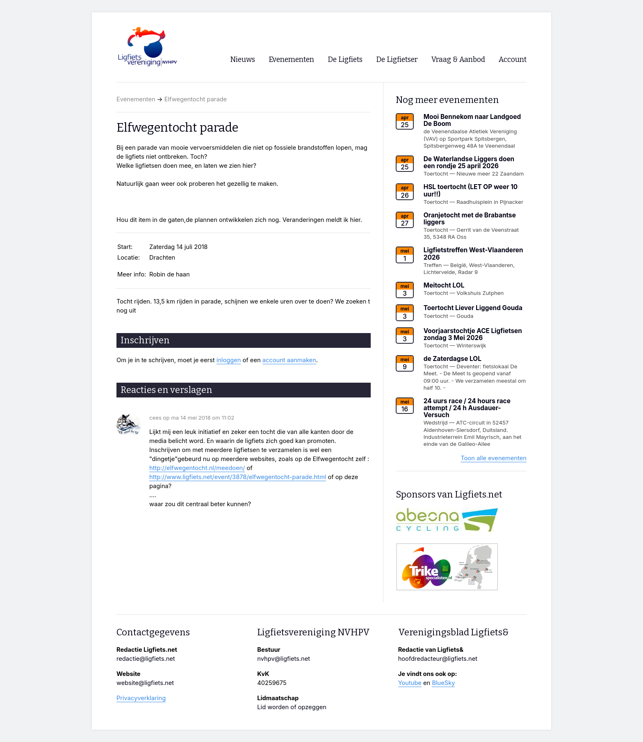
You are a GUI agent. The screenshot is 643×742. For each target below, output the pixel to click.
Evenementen (135, 99)
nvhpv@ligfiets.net (283, 658)
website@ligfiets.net (145, 683)
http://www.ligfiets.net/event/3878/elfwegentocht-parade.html (237, 477)
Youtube (410, 683)
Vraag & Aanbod (458, 59)
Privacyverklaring (141, 698)
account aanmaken (289, 360)
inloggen (229, 360)
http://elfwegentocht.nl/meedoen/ (197, 468)
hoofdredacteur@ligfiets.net (437, 658)
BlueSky (443, 683)
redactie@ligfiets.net (145, 658)
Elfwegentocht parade (195, 99)
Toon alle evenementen (494, 458)
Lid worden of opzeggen (291, 707)
